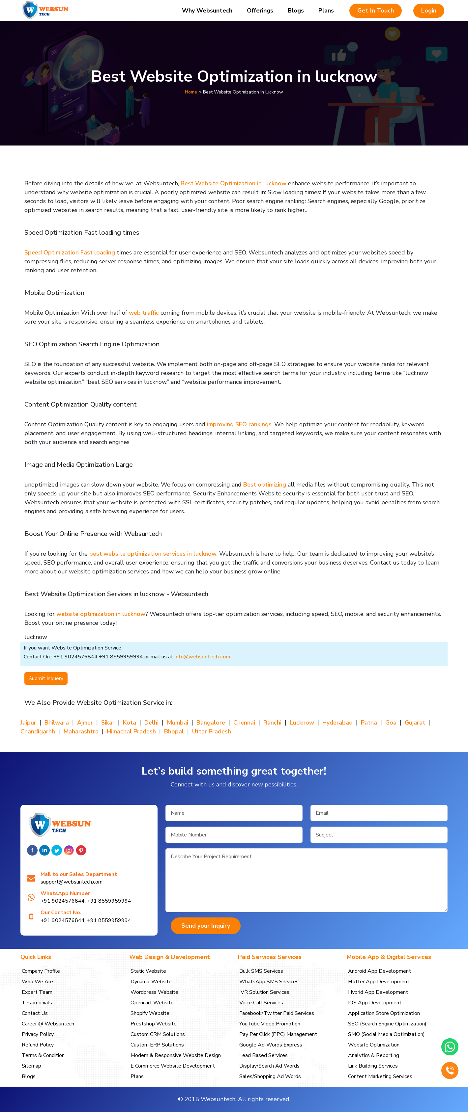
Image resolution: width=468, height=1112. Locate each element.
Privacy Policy (38, 1034)
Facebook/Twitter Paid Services (276, 1013)
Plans (326, 10)
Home (191, 92)
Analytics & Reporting (373, 1055)
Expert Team (37, 992)
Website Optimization (373, 1044)
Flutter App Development (378, 981)
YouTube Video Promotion (269, 1023)
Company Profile (41, 971)
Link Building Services (373, 1066)
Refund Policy (38, 1044)
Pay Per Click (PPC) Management (278, 1034)
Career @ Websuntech (48, 1023)
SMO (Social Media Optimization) (386, 1034)
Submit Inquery (46, 678)
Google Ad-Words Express (270, 1044)
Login (428, 10)
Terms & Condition (43, 1055)
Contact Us (35, 1013)
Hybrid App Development (378, 992)
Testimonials (37, 1002)
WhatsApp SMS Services (269, 981)
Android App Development (379, 971)
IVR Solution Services (264, 992)
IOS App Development (374, 1002)
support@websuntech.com (71, 882)
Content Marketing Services (380, 1076)
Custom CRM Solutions (158, 1034)
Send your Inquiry (205, 926)
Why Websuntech (207, 10)
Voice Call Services (261, 1002)
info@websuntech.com (202, 656)
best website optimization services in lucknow (153, 554)
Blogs (296, 10)
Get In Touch (375, 10)
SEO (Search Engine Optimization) (387, 1023)
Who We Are (37, 981)
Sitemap (31, 1066)
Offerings (260, 10)
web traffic (145, 313)
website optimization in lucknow (100, 614)
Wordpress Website (154, 992)
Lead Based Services (263, 1055)
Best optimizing (264, 485)
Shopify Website (150, 1013)
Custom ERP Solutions (157, 1044)
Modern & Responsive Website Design (176, 1055)
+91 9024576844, (63, 901)
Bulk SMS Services (261, 971)
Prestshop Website (154, 1023)
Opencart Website (152, 1002)
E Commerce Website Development (173, 1066)
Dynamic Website (151, 981)
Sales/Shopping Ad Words (270, 1076)
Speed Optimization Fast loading (69, 252)
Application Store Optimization (384, 1013)
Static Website (148, 971)
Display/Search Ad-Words (269, 1066)
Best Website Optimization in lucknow (233, 183)
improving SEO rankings (239, 424)
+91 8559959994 (109, 901)
